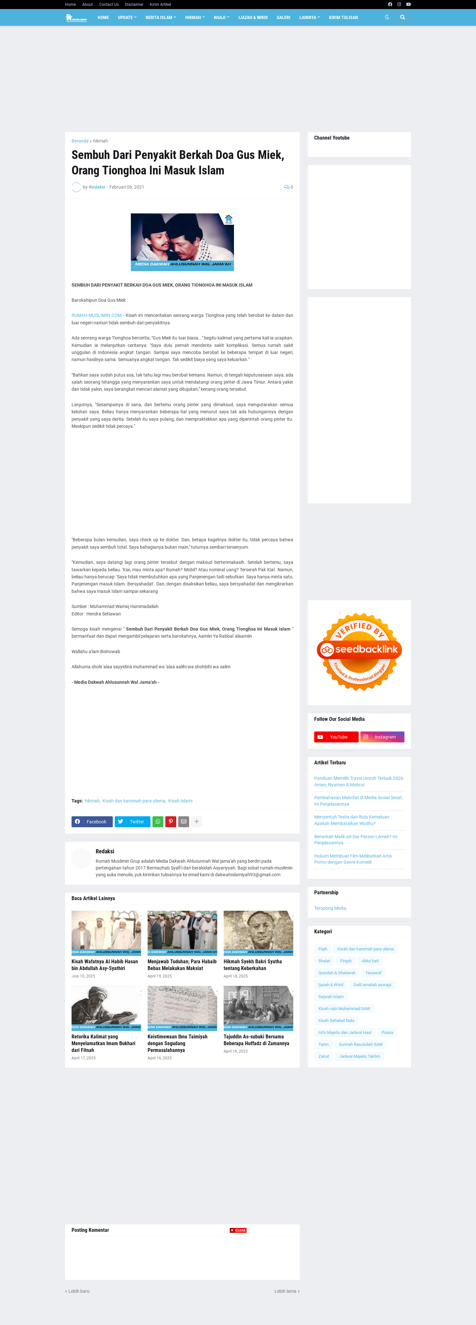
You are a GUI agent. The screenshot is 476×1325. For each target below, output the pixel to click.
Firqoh (346, 960)
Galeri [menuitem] (283, 17)
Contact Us (109, 4)
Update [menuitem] (125, 17)
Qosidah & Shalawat (336, 972)
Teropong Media (330, 908)
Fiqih (322, 949)
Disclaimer (134, 4)
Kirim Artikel (160, 4)
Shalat (324, 960)
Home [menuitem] (103, 17)
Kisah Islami (180, 801)
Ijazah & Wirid (330, 984)
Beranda (80, 141)
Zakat (323, 1056)
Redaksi (105, 851)
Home (70, 4)
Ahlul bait (370, 960)
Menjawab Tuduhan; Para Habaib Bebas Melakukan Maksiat (182, 964)
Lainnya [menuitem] (307, 17)
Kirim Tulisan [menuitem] (343, 17)
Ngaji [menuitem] (220, 17)
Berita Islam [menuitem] (159, 17)
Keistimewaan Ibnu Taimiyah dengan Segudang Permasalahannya (178, 1043)
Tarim (323, 1044)
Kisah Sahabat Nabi (336, 1020)
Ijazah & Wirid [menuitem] (253, 17)
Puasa (387, 1032)
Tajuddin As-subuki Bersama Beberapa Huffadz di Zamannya (256, 1040)
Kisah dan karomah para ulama (133, 801)
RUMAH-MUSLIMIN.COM (96, 315)
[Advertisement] (238, 79)
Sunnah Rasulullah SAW (361, 1044)
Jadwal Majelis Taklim (359, 1056)
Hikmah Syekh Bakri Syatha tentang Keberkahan (253, 964)
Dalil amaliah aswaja (372, 984)
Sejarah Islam (331, 996)
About (87, 4)
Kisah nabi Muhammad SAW (344, 1008)
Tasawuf (373, 972)
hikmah (100, 141)
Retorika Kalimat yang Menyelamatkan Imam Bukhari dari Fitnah (103, 1043)
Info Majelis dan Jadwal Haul (344, 1032)
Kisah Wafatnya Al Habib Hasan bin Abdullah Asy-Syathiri (105, 964)
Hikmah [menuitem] (193, 17)
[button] (387, 17)
